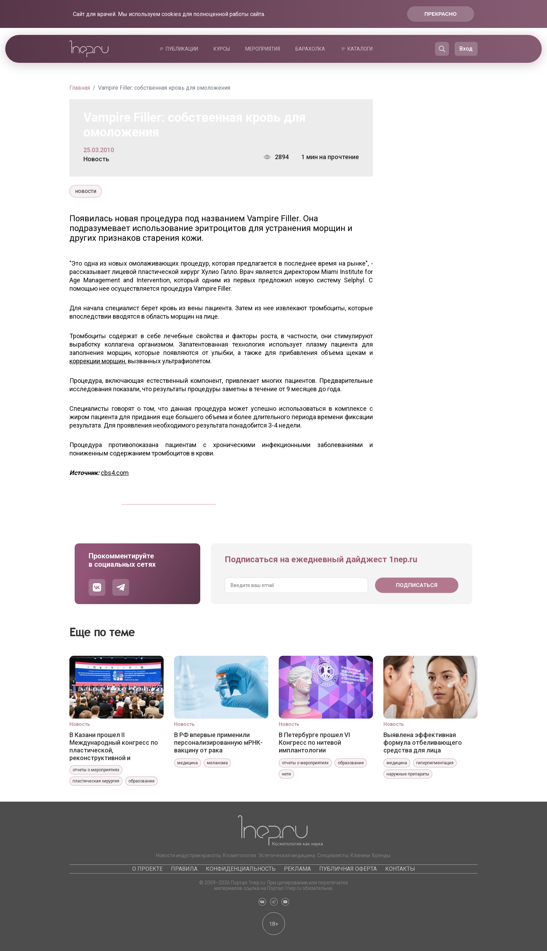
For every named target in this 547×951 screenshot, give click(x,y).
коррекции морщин (97, 361)
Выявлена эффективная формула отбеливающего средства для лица (422, 742)
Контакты (400, 868)
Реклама (297, 868)
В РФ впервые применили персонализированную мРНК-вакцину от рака (218, 742)
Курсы (221, 49)
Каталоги (360, 49)
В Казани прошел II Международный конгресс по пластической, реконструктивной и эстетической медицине (113, 746)
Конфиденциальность (241, 868)
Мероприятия (262, 49)
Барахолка (310, 49)
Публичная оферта (348, 868)
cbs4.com (115, 472)
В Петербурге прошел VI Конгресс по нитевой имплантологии (314, 742)
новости (85, 191)
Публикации (182, 49)
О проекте (147, 868)
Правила (184, 868)
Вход (466, 48)
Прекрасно (441, 14)
